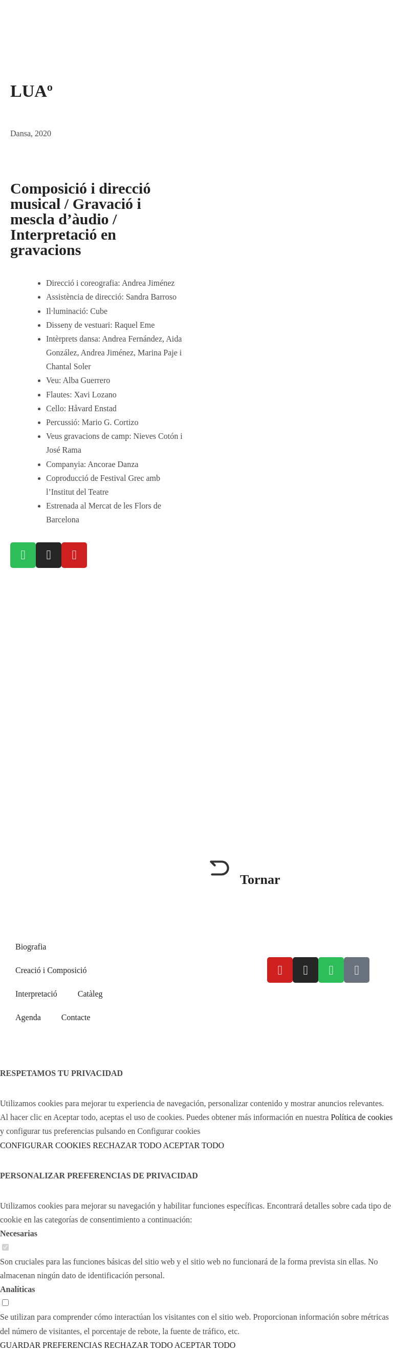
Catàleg (90, 993)
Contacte (76, 1017)
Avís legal (283, 1000)
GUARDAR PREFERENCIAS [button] (51, 1345)
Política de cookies (347, 1000)
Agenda (28, 1017)
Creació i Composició (51, 970)
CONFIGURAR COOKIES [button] (45, 1145)
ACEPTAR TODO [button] (193, 1145)
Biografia (30, 946)
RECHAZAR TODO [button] (127, 1145)
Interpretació (36, 993)
